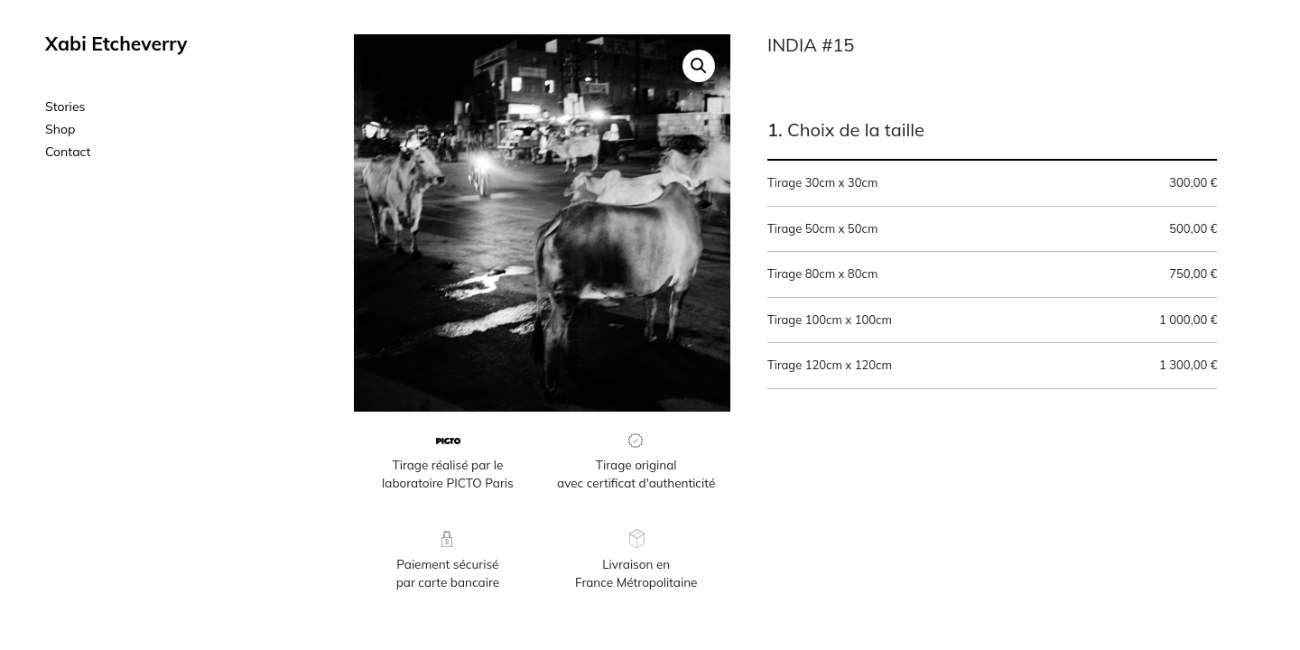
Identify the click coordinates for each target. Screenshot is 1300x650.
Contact (67, 152)
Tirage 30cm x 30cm (992, 183)
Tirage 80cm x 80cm (992, 274)
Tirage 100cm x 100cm (992, 320)
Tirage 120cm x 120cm (992, 366)
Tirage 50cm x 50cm (992, 229)
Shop (60, 129)
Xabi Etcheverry (116, 43)
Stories (65, 106)
